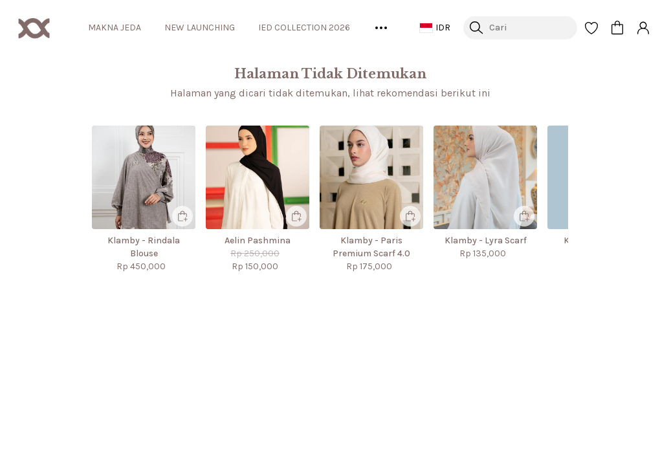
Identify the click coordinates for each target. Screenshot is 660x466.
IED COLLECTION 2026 (329, 27)
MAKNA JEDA (132, 27)
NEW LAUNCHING (221, 27)
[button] (591, 27)
